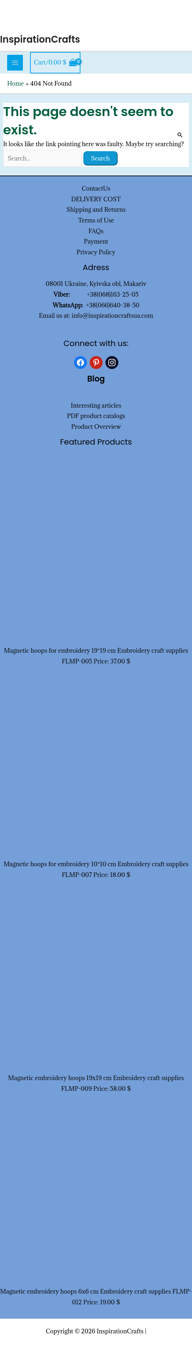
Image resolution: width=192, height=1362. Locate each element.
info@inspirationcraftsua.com (112, 316)
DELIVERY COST (96, 199)
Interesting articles (96, 405)
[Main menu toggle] (15, 63)
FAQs (95, 231)
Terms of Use (96, 220)
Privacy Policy (96, 252)
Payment (96, 241)
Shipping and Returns (96, 210)
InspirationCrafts (40, 39)
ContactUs (96, 188)
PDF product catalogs (96, 416)
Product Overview (96, 427)
